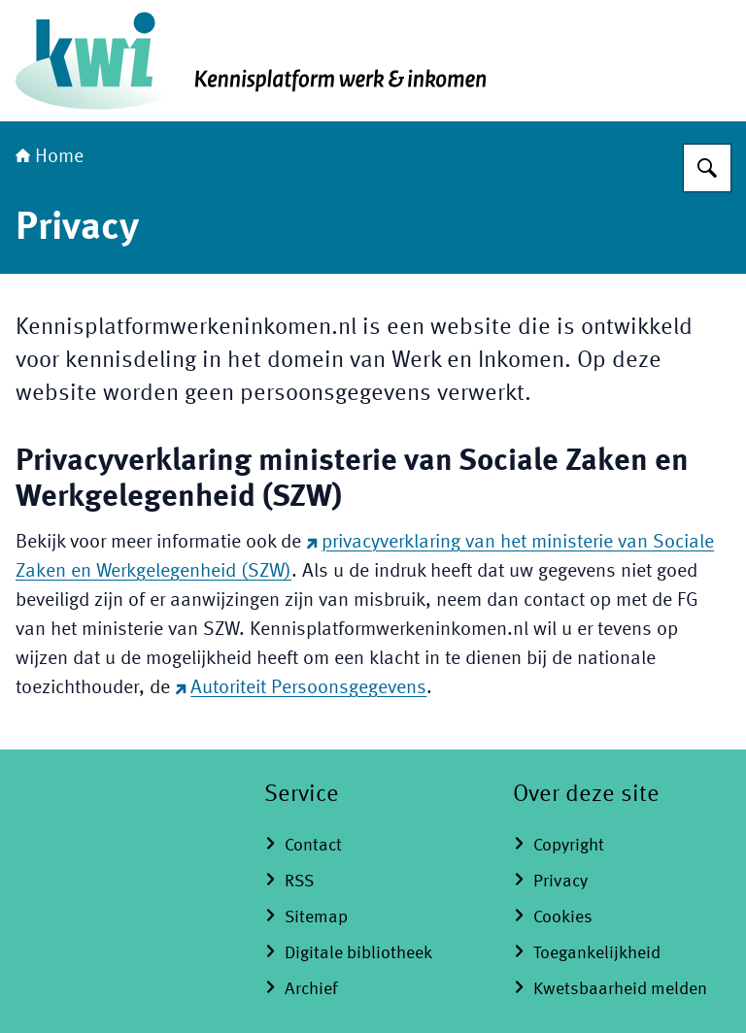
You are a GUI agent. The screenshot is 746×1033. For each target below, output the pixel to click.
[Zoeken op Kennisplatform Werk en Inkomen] (707, 168)
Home (50, 157)
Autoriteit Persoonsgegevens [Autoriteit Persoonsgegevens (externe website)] (300, 688)
